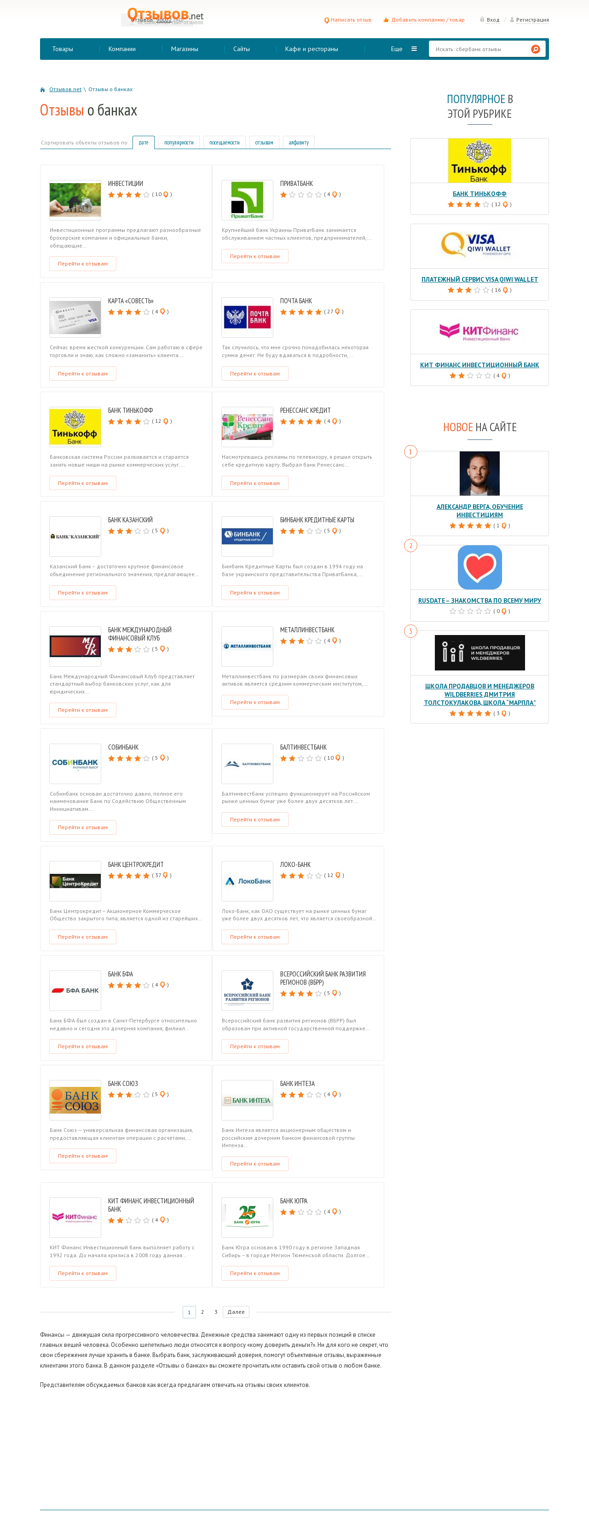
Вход (489, 19)
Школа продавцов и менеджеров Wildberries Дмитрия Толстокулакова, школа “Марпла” (480, 683)
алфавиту (299, 142)
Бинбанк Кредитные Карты (317, 519)
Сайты (241, 49)
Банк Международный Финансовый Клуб (140, 633)
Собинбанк (123, 747)
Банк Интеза (297, 1083)
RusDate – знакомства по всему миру (480, 590)
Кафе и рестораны (311, 49)
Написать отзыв (348, 19)
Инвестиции (125, 183)
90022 (164, 19)
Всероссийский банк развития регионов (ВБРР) (323, 978)
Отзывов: (143, 19)
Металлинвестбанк (307, 629)
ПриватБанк (296, 183)
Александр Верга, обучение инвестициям (480, 505)
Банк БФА (120, 974)
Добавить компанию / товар (428, 19)
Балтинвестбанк (303, 747)
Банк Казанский (130, 519)
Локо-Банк (295, 864)
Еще (397, 49)
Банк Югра (293, 1200)
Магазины (184, 49)
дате (144, 142)
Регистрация (529, 19)
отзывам (264, 142)
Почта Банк (296, 300)
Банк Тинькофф (130, 410)
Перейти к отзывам (83, 263)
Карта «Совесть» (131, 300)
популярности (179, 142)
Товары (62, 49)
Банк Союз (123, 1083)
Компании (122, 49)
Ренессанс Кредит (305, 410)
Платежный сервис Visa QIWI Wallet (480, 279)
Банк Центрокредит (136, 864)
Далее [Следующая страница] (237, 1312)
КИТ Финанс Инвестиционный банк (151, 1204)
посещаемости (224, 142)
